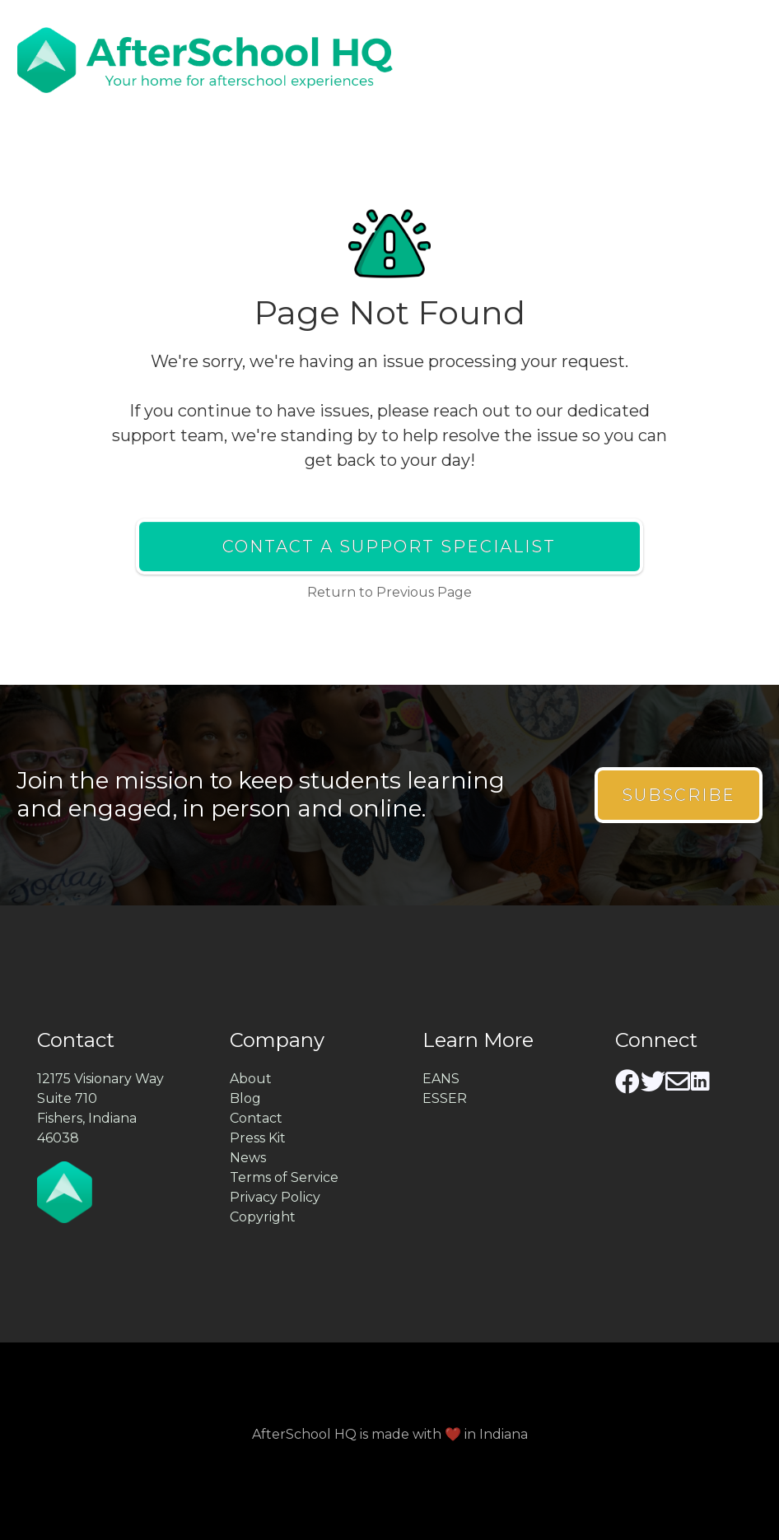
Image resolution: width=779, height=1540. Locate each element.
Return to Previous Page (389, 592)
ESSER (444, 1098)
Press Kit (258, 1138)
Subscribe (678, 795)
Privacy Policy (275, 1197)
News (248, 1157)
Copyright (263, 1217)
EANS (440, 1078)
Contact (256, 1118)
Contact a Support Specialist (389, 546)
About (251, 1078)
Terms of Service (284, 1177)
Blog (245, 1098)
